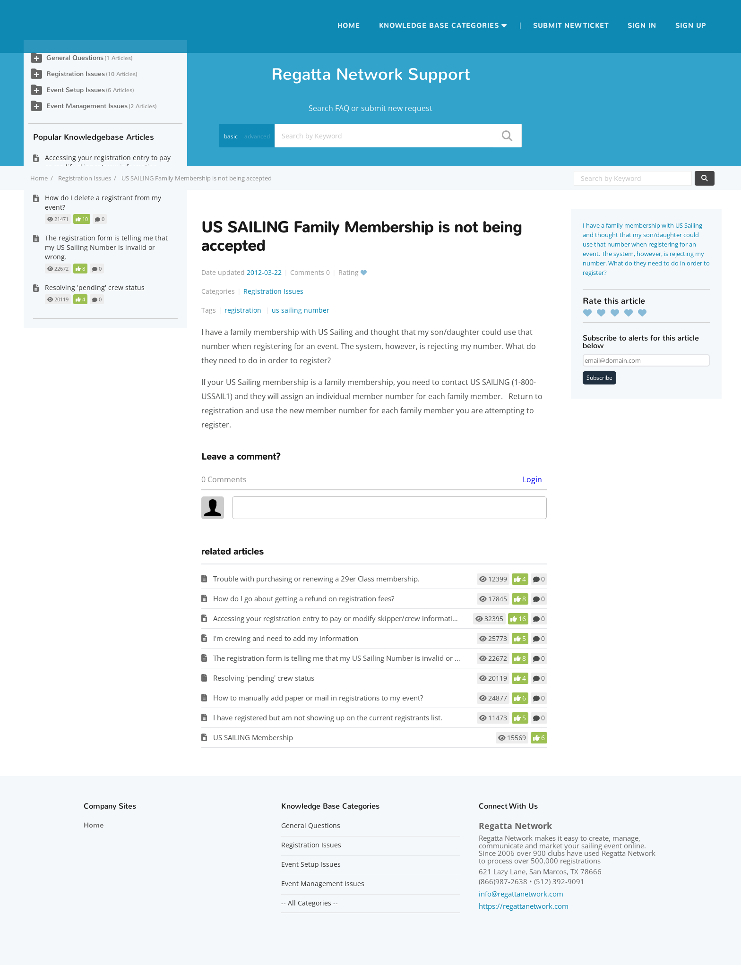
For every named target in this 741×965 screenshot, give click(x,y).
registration (243, 310)
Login (532, 479)
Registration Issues (84, 178)
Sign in (642, 25)
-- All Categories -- (309, 903)
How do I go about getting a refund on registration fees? (303, 598)
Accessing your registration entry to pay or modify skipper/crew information (337, 618)
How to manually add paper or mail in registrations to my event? (318, 697)
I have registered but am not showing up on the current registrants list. (327, 717)
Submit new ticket (571, 25)
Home (348, 25)
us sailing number (300, 310)
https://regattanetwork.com (524, 906)
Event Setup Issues (75, 89)
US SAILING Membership (253, 737)
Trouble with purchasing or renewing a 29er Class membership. (316, 578)
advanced (257, 136)
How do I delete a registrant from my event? (103, 202)
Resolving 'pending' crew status (263, 678)
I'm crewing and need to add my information (285, 638)
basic (231, 136)
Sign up (690, 25)
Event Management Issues (87, 106)
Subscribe (599, 378)
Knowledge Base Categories (439, 25)
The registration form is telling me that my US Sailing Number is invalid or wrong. (345, 658)
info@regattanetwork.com (521, 893)
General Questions (74, 57)
